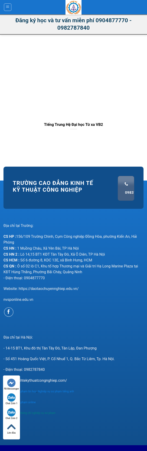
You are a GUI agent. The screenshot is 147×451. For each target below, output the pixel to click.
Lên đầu (11, 428)
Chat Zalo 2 (11, 413)
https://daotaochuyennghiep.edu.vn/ (49, 288)
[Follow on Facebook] (8, 312)
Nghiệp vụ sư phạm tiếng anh (56, 391)
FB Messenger (11, 384)
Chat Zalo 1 (11, 399)
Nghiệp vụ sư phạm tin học (19, 391)
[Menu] (8, 7)
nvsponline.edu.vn (18, 299)
